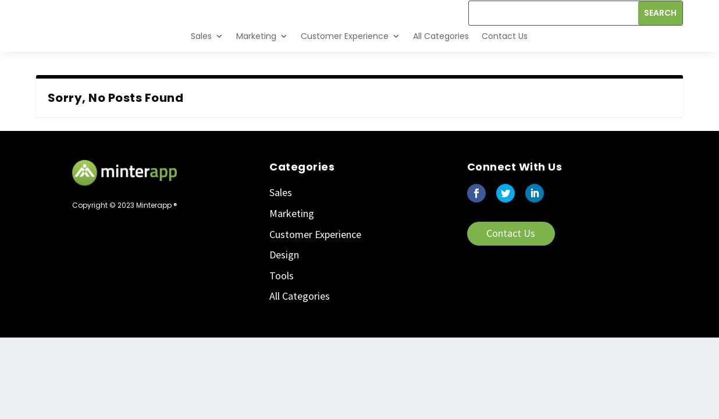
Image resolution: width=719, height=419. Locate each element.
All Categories (441, 62)
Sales (201, 62)
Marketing (256, 62)
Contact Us (505, 62)
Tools (281, 301)
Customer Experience (345, 62)
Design (284, 280)
